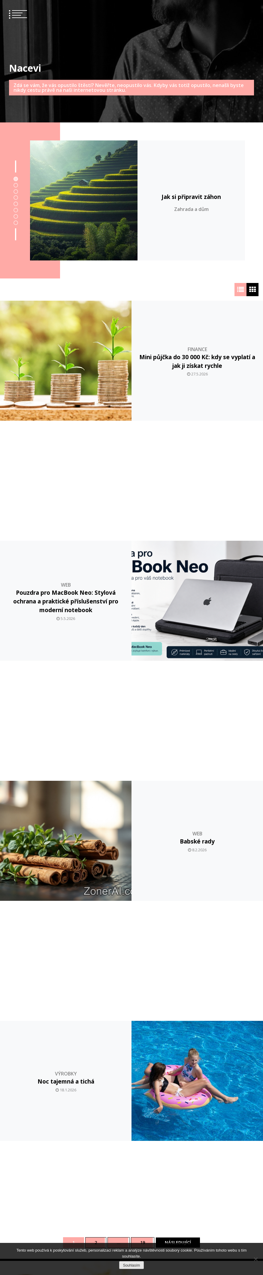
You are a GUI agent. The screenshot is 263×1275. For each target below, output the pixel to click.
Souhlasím (131, 1265)
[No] (255, 1259)
